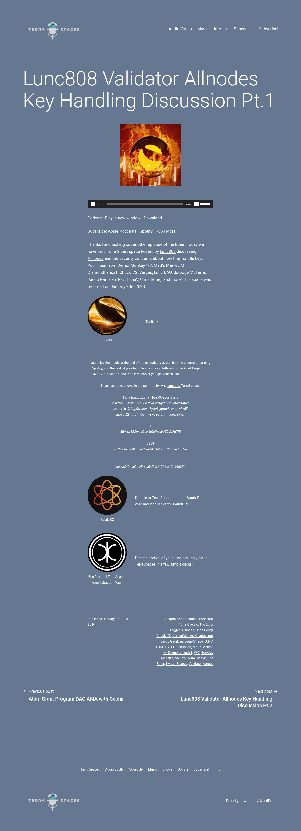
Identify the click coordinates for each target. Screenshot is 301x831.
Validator (195, 664)
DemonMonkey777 (135, 265)
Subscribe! (268, 28)
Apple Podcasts (122, 231)
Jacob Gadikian (102, 279)
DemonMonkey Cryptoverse (192, 636)
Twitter (151, 321)
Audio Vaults (180, 28)
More (171, 231)
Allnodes (95, 258)
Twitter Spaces (176, 664)
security (180, 658)
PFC (121, 279)
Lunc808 (168, 251)
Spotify (146, 231)
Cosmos (191, 619)
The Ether (206, 624)
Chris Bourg (151, 279)
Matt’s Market (166, 265)
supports (173, 386)
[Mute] (196, 204)
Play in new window (123, 217)
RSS (159, 231)
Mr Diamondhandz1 (177, 653)
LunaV (132, 279)
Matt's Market (203, 647)
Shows (240, 28)
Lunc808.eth (182, 647)
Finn (95, 624)
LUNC (208, 641)
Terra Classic (188, 624)
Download (153, 217)
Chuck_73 (128, 272)
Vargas (145, 272)
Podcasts (206, 619)
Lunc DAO (163, 272)
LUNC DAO (164, 647)
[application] (150, 204)
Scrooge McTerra (189, 272)
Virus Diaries (110, 374)
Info (217, 28)
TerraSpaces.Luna (136, 397)
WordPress (268, 801)
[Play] (93, 204)
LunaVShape (194, 641)
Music (202, 28)
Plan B (131, 374)
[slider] (145, 204)
